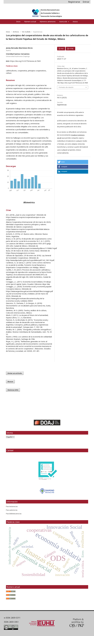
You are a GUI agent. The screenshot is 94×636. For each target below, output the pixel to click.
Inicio (18, 21)
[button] (72, 162)
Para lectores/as (12, 506)
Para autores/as (11, 510)
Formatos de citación (66, 87)
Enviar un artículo (15, 373)
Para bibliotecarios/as (13, 514)
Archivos (16, 32)
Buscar (10, 381)
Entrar (86, 1)
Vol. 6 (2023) (26, 32)
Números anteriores (48, 21)
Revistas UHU (13, 390)
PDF (62, 49)
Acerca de (63, 21)
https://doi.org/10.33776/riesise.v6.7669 (25, 61)
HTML (71, 49)
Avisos (75, 21)
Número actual (30, 21)
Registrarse (74, 1)
